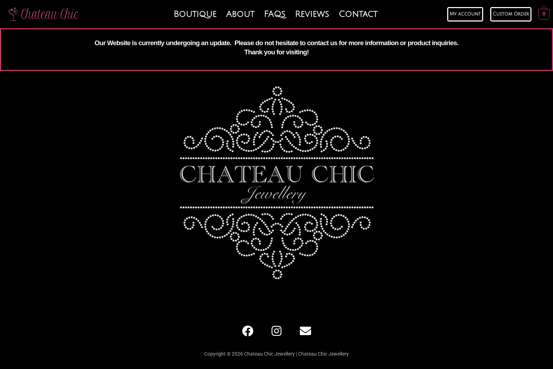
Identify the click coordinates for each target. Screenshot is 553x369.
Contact (358, 14)
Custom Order (511, 14)
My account (465, 14)
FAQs (274, 14)
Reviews (312, 14)
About (240, 14)
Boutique (195, 14)
